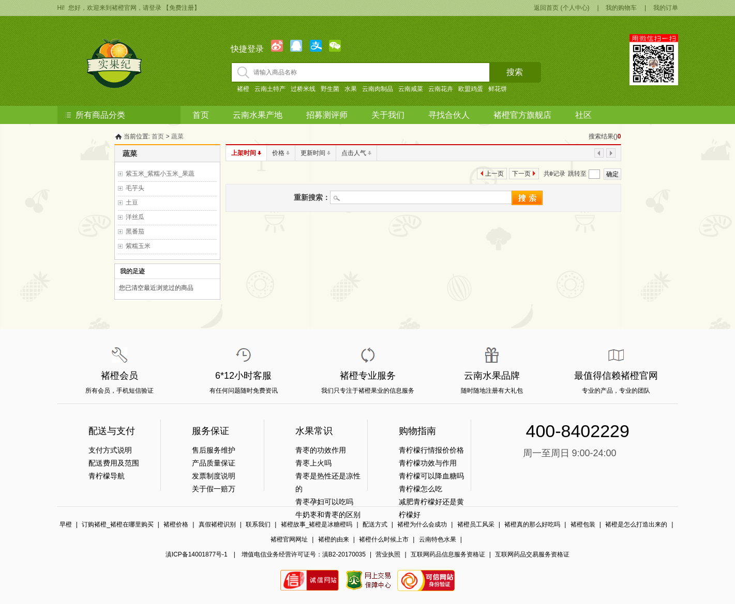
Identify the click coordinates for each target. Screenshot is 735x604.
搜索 (514, 72)
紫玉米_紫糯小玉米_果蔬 (160, 173)
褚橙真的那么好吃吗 (532, 524)
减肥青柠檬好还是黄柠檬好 (431, 508)
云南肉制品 (377, 88)
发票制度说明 (213, 476)
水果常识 (314, 431)
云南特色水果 (437, 539)
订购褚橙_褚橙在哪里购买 (118, 524)
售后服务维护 (213, 450)
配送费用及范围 (113, 463)
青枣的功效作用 (320, 450)
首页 (200, 115)
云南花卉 (440, 88)
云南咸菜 (410, 88)
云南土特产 (270, 88)
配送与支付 (111, 431)
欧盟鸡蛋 (470, 88)
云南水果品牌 (492, 375)
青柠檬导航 (106, 476)
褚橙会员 (119, 375)
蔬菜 (177, 136)
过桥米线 (303, 88)
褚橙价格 (175, 524)
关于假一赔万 (213, 489)
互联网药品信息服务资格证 (448, 554)
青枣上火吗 (313, 463)
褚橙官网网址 (289, 539)
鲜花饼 (497, 88)
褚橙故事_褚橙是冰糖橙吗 (317, 524)
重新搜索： (312, 197)
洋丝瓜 (135, 217)
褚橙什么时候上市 (384, 539)
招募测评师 (327, 115)
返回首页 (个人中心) (561, 7)
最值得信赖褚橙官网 (616, 375)
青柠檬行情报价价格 (431, 450)
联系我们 (258, 524)
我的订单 (665, 7)
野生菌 (330, 88)
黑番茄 (135, 231)
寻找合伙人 (449, 115)
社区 (583, 115)
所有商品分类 (100, 115)
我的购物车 (621, 7)
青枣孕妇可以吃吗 (324, 502)
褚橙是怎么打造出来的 (636, 524)
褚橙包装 (583, 524)
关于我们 (387, 115)
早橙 (65, 524)
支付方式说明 (110, 450)
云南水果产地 (257, 115)
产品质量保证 (213, 463)
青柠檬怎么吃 (420, 489)
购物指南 (417, 431)
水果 (350, 88)
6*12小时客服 (243, 375)
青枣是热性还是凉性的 (328, 482)
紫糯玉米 (138, 246)
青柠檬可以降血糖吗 (431, 476)
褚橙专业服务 (368, 375)
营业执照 (388, 554)
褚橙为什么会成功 (422, 524)
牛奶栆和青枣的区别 (328, 514)
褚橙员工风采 (475, 524)
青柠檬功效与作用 (428, 463)
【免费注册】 (181, 7)
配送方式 (375, 524)
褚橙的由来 (333, 539)
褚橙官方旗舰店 (522, 115)
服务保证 (210, 431)
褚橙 (243, 88)
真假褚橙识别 (217, 524)
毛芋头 (135, 188)
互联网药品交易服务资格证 (532, 554)
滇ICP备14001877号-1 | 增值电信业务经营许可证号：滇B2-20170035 (266, 554)
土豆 (132, 202)
